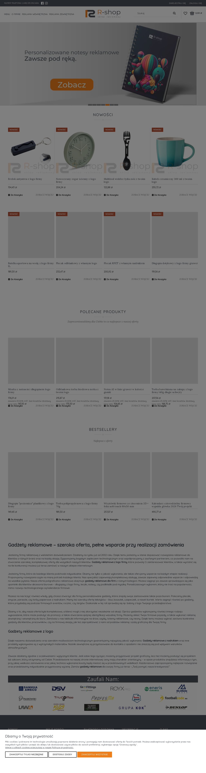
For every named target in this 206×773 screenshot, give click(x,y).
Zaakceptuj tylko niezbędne (26, 754)
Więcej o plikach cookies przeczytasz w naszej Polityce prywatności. (39, 747)
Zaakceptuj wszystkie (94, 754)
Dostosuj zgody (62, 754)
